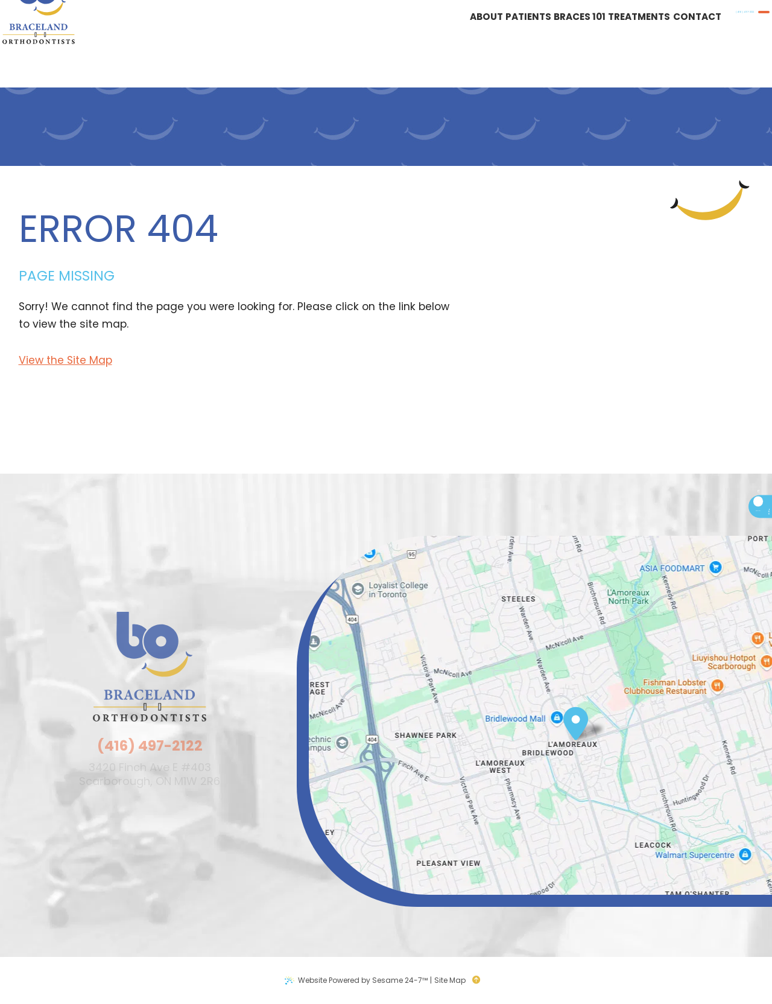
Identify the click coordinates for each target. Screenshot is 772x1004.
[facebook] (710, 523)
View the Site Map (65, 360)
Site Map (450, 980)
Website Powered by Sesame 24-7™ (363, 980)
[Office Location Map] (576, 721)
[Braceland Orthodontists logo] (57, 43)
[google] (710, 543)
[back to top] (479, 980)
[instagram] (710, 564)
